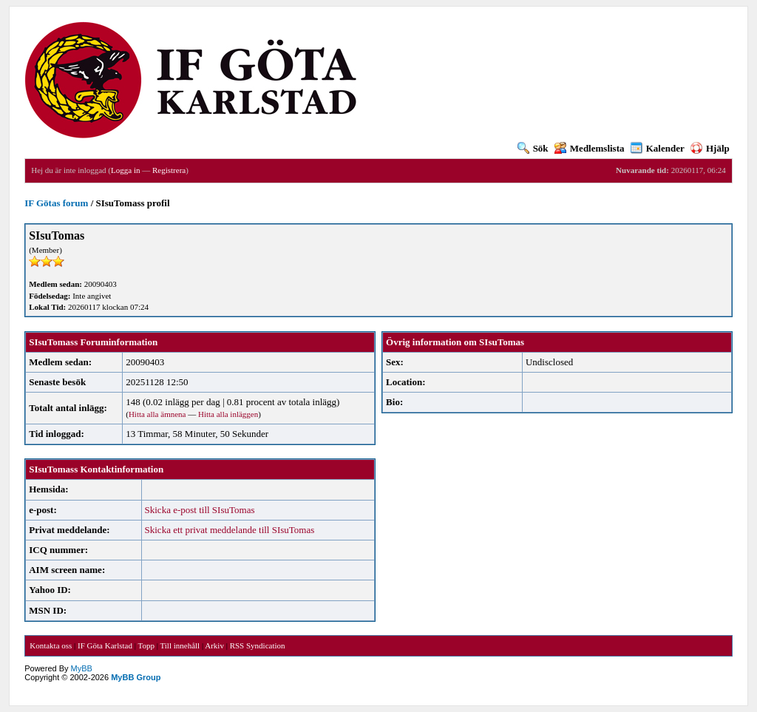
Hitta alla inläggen (228, 414)
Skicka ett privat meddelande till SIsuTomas (230, 529)
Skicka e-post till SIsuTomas (200, 509)
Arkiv (214, 645)
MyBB (81, 668)
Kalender (658, 148)
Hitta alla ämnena (157, 414)
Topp (146, 645)
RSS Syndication (257, 645)
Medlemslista (589, 148)
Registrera (169, 170)
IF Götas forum (56, 202)
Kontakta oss (51, 645)
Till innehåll (180, 645)
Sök (533, 148)
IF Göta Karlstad (105, 645)
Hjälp (710, 148)
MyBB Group (135, 677)
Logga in (125, 170)
